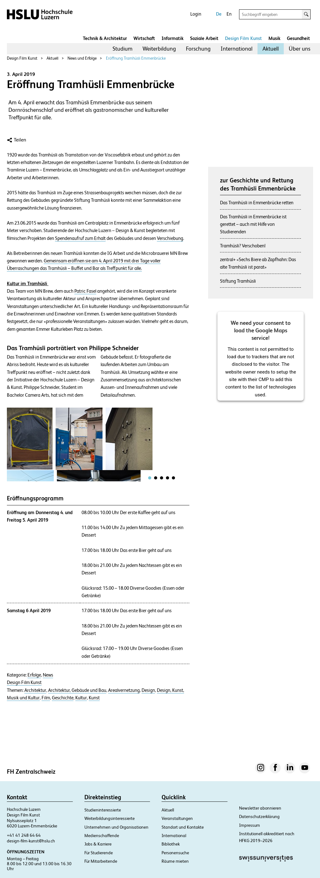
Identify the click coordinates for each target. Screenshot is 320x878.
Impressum (249, 825)
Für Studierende (98, 852)
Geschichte (62, 697)
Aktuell (270, 48)
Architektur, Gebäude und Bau (77, 690)
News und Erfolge (82, 58)
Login (195, 14)
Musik (274, 38)
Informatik (172, 38)
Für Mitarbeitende (100, 861)
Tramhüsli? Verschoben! (243, 245)
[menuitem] (123, 48)
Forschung (198, 48)
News (48, 674)
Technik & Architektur (105, 38)
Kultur (81, 697)
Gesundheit (298, 38)
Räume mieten (175, 861)
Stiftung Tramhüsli (238, 281)
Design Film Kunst (243, 38)
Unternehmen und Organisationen (116, 827)
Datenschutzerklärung (259, 816)
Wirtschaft (144, 38)
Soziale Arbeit (204, 38)
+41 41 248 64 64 (24, 835)
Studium (122, 48)
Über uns (299, 48)
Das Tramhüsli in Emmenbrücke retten (256, 202)
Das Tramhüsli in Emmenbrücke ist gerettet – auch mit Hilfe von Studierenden (253, 224)
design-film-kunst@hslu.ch (31, 840)
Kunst (94, 697)
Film (46, 697)
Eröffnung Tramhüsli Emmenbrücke (136, 58)
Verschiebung (170, 238)
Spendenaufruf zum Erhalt (80, 238)
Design (148, 690)
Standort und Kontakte (183, 827)
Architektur (35, 690)
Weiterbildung (159, 48)
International (236, 48)
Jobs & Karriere (98, 843)
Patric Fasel (85, 291)
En (229, 14)
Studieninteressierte (102, 809)
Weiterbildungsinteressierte (109, 818)
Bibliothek (171, 843)
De (219, 14)
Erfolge (34, 674)
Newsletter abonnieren (260, 808)
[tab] (149, 477)
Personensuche (175, 852)
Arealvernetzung (124, 690)
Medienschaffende (101, 835)
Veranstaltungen (177, 818)
